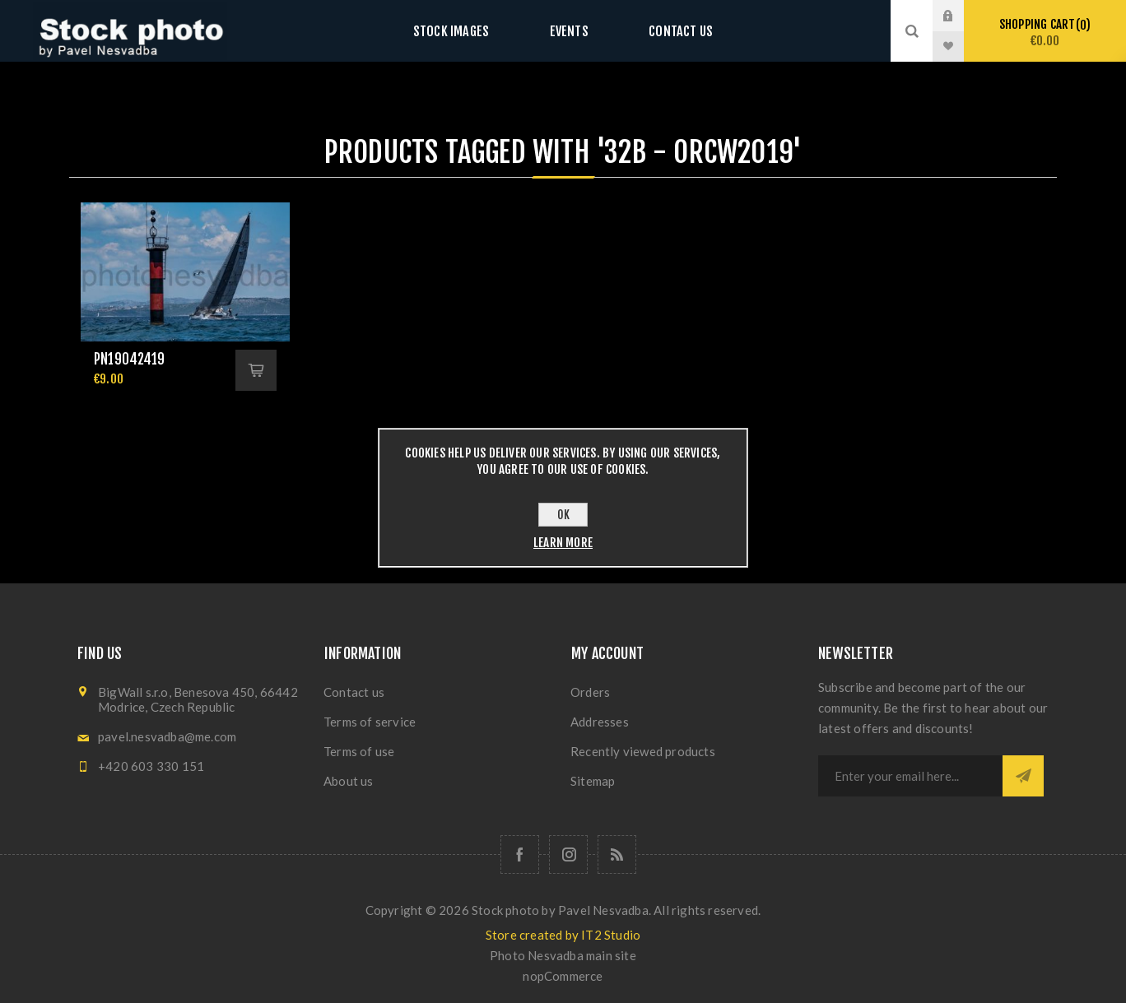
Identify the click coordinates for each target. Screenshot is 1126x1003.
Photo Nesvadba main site (563, 955)
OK (563, 515)
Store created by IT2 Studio (563, 934)
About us (348, 780)
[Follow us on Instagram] (568, 854)
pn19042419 (129, 359)
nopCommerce (563, 975)
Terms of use (358, 751)
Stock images (466, 30)
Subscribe (1023, 775)
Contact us (665, 30)
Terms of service (369, 721)
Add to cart (256, 370)
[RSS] (617, 854)
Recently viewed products (642, 751)
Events (568, 30)
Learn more (563, 542)
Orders (590, 692)
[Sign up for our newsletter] (910, 775)
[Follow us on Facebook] (519, 854)
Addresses (599, 721)
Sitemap (592, 780)
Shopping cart (1045, 32)
